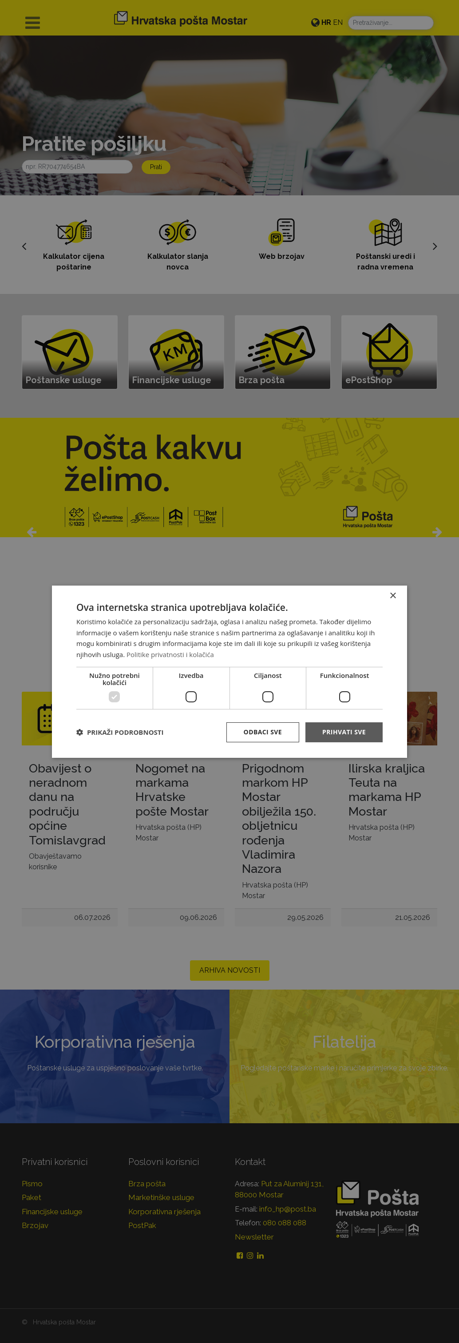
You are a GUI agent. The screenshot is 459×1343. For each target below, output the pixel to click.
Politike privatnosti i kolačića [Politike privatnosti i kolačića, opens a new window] (170, 654)
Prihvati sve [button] (344, 732)
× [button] (392, 595)
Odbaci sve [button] (263, 732)
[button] (119, 732)
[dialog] (229, 671)
